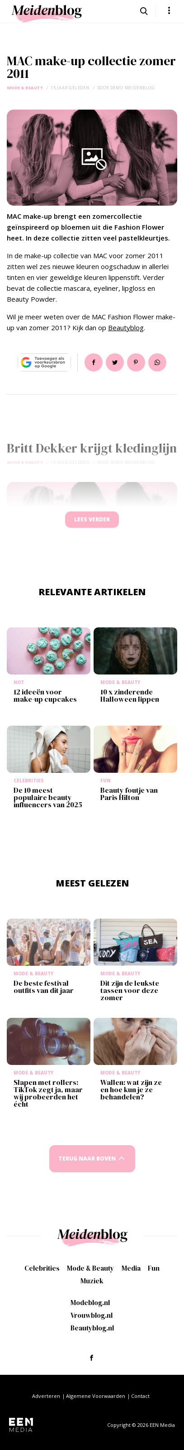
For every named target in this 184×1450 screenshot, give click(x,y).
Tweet (115, 362)
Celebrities (42, 1268)
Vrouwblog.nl (92, 1315)
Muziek (92, 1281)
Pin (136, 362)
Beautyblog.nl (92, 1328)
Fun (154, 1268)
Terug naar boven (87, 1158)
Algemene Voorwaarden (95, 1395)
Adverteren (46, 1395)
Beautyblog (126, 327)
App (157, 362)
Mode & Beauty (25, 88)
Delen (94, 362)
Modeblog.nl (90, 1302)
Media (131, 1268)
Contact (140, 1395)
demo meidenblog (132, 88)
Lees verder (92, 519)
